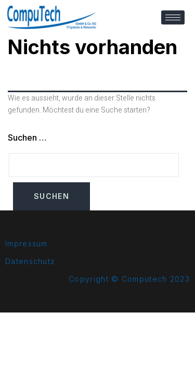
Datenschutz (30, 261)
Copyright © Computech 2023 (129, 278)
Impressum (26, 243)
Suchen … (27, 137)
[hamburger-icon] (173, 17)
